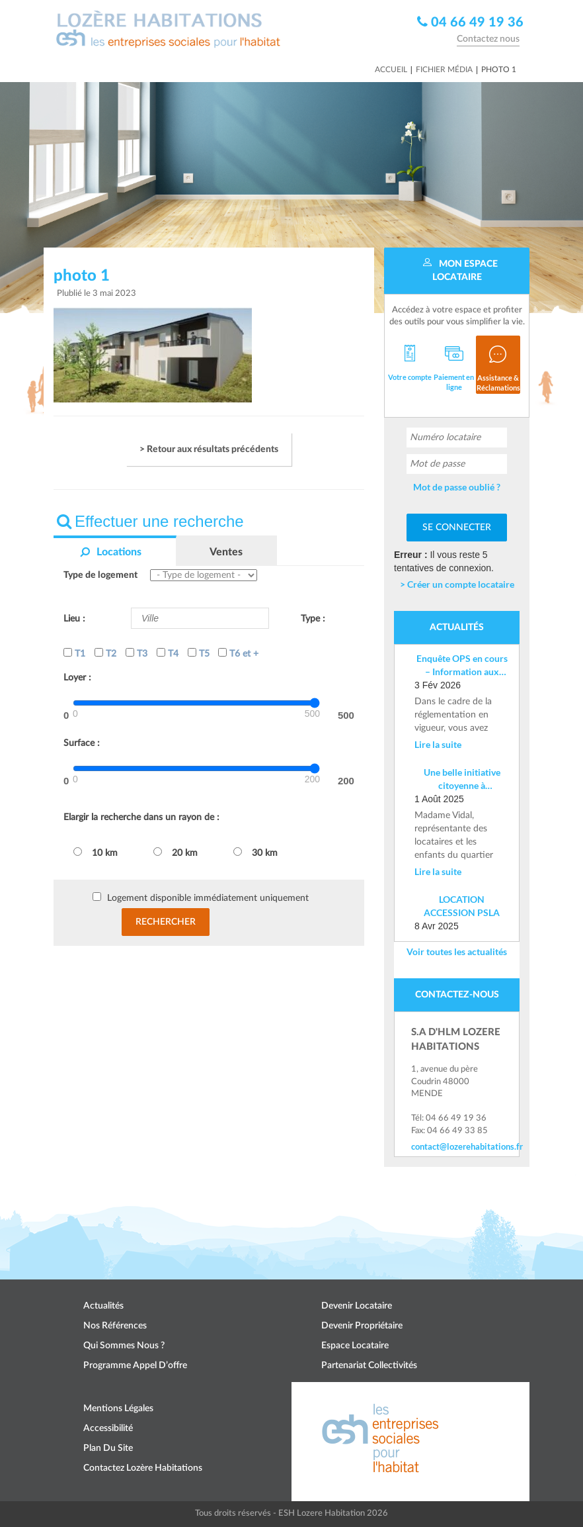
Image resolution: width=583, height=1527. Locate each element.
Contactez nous (488, 39)
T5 (199, 653)
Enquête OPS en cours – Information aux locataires (462, 665)
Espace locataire (355, 1345)
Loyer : (77, 677)
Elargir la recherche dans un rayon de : (141, 817)
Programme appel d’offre (135, 1365)
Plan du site (108, 1448)
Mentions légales (118, 1408)
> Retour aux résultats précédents (208, 449)
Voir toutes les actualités (457, 951)
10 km (95, 852)
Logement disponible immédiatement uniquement (208, 898)
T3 (136, 653)
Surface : (81, 743)
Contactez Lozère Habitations (142, 1468)
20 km (175, 852)
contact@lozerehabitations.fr (456, 1146)
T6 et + (238, 653)
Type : (313, 619)
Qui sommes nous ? (124, 1345)
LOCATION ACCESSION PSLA (462, 906)
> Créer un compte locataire (457, 584)
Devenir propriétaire (362, 1325)
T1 (74, 653)
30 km (255, 852)
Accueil (391, 69)
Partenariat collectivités (369, 1365)
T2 (105, 653)
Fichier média (444, 69)
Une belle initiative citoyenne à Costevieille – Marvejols (462, 779)
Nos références (115, 1325)
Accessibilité (108, 1428)
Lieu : (74, 619)
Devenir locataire (356, 1306)
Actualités (103, 1306)
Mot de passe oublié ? (456, 486)
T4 (167, 653)
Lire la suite (437, 744)
